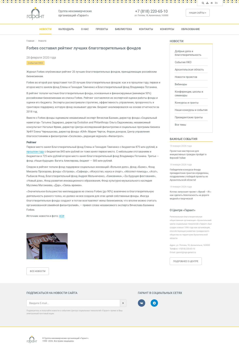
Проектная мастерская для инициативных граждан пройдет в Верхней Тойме (188, 154)
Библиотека (123, 29)
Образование (190, 29)
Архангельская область (189, 69)
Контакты (146, 29)
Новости (45, 29)
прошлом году (35, 151)
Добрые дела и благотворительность (188, 53)
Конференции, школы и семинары (189, 93)
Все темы (180, 124)
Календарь (66, 29)
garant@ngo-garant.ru (186, 252)
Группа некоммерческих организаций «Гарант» (66, 338)
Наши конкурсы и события (191, 110)
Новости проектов (186, 77)
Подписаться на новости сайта (51, 293)
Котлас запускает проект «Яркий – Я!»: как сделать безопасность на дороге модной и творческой (190, 195)
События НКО (35, 63)
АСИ (61, 216)
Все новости (37, 271)
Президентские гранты (189, 117)
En (216, 3)
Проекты (102, 29)
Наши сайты (197, 12)
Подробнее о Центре (185, 261)
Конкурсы (167, 29)
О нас (85, 29)
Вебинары (181, 84)
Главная (30, 41)
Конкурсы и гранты (186, 102)
